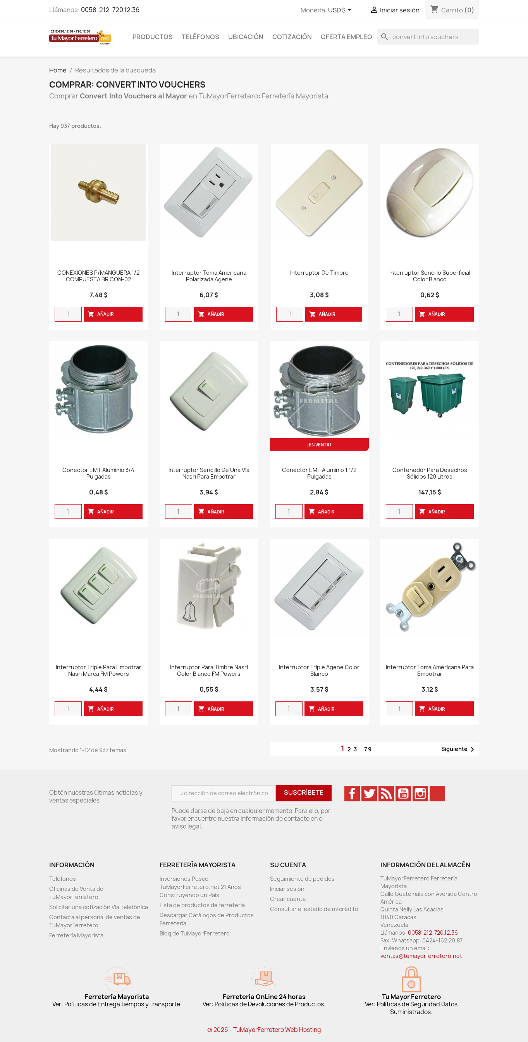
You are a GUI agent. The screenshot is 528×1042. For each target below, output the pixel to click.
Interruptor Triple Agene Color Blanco (319, 670)
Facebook (352, 793)
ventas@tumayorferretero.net (421, 955)
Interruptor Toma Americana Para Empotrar (430, 670)
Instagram (420, 793)
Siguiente (459, 749)
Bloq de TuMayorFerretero (195, 933)
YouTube (403, 793)
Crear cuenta (288, 898)
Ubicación (245, 37)
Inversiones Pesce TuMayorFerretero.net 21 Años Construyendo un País (200, 887)
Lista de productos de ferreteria (202, 905)
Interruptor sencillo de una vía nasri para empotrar (209, 473)
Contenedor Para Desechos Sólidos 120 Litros (429, 473)
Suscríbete (303, 792)
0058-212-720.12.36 (110, 9)
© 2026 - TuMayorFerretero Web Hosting (264, 1030)
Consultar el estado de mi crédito (314, 909)
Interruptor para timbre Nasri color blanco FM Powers (209, 670)
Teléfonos (200, 37)
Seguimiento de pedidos (302, 878)
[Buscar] (428, 37)
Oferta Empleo (346, 37)
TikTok (437, 793)
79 (368, 749)
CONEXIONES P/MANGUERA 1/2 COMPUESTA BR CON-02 (98, 276)
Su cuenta (288, 865)
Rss (386, 793)
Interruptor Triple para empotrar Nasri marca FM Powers (98, 670)
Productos (152, 37)
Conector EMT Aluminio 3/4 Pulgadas (98, 473)
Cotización (292, 37)
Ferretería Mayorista (76, 935)
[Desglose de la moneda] (341, 10)
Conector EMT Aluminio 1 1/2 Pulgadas (319, 473)
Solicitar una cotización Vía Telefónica (98, 907)
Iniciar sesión (287, 888)
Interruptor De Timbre (319, 273)
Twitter (369, 793)
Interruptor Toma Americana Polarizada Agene (209, 276)
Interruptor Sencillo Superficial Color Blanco (429, 276)
